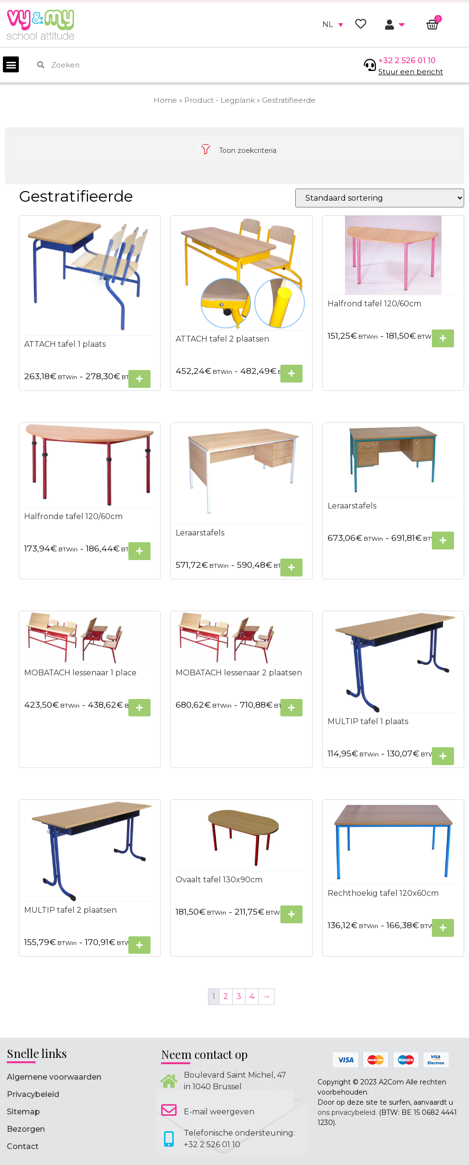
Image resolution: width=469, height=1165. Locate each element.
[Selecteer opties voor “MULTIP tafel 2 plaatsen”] (139, 945)
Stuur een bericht (410, 71)
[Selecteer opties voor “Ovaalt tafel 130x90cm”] (291, 914)
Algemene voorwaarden (54, 1077)
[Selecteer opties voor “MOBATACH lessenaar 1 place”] (139, 707)
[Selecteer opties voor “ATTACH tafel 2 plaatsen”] (291, 374)
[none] (332, 24)
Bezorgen (26, 1129)
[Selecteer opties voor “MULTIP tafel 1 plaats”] (443, 756)
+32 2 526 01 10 (407, 60)
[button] (11, 64)
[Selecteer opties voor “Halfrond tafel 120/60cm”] (443, 338)
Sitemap (23, 1111)
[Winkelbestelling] (379, 198)
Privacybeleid (33, 1094)
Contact (23, 1146)
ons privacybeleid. (347, 1112)
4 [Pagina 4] (252, 996)
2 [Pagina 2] (226, 996)
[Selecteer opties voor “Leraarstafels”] (291, 567)
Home (165, 100)
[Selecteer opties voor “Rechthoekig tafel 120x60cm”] (443, 928)
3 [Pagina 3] (239, 996)
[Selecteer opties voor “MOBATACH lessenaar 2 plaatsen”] (291, 707)
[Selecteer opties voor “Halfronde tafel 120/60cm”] (139, 551)
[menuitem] (332, 24)
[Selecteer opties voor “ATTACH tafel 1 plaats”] (139, 379)
